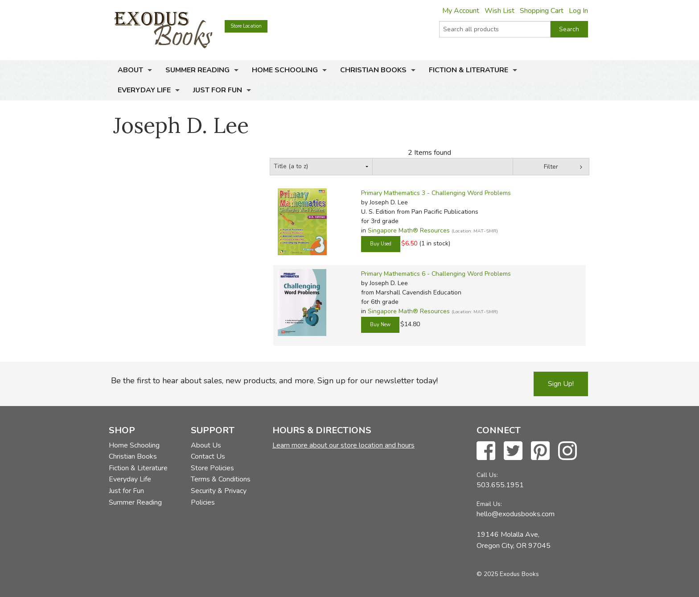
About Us (206, 445)
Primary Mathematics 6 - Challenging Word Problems (436, 273)
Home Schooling (285, 70)
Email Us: (489, 504)
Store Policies (212, 468)
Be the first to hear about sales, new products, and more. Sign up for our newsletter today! (274, 380)
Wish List (499, 11)
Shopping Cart (541, 11)
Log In (578, 11)
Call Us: (487, 475)
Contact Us (208, 456)
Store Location (246, 26)
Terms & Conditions (221, 479)
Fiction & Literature (468, 70)
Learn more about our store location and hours (343, 445)
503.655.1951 (500, 485)
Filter (551, 166)
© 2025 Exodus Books (508, 574)
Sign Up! (561, 384)
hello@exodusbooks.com (516, 514)
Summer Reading (197, 70)
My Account (460, 11)
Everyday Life (144, 90)
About (130, 70)
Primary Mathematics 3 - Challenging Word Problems (436, 193)
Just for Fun (217, 90)
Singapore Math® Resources (409, 230)
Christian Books (373, 70)
